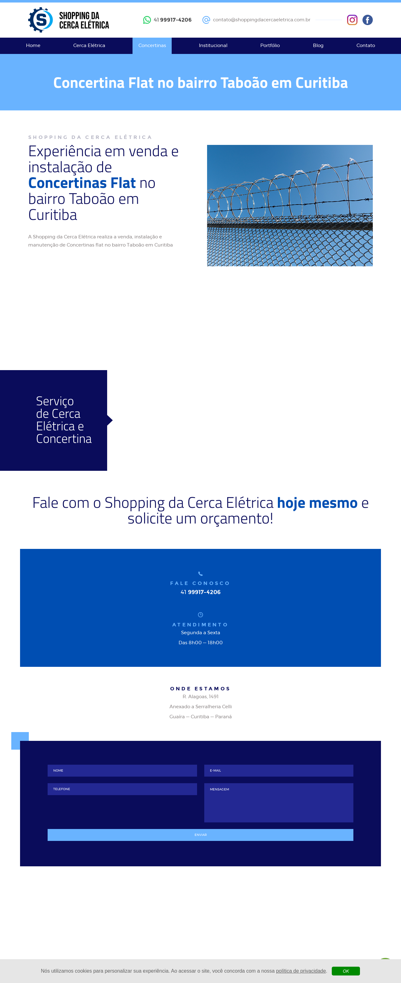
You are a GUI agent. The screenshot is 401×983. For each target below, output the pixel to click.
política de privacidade (301, 971)
